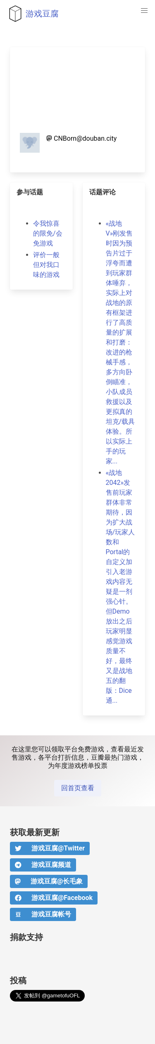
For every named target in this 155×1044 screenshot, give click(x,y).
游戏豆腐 (32, 13)
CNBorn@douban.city (85, 138)
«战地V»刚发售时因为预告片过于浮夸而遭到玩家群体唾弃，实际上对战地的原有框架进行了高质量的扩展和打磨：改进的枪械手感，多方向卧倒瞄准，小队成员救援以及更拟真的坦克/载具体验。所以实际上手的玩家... (120, 342)
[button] (144, 10)
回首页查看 (77, 788)
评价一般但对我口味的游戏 (46, 265)
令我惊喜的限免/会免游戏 (47, 233)
